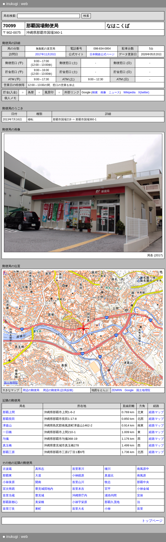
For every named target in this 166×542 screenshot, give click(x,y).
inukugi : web (15, 3)
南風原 (141, 475)
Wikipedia (129, 92)
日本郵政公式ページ (102, 54)
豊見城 (39, 495)
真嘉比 (109, 475)
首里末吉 (78, 488)
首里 (140, 508)
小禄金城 (143, 488)
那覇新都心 (10, 502)
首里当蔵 (9, 495)
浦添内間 (111, 495)
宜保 (140, 495)
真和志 (39, 468)
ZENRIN (117, 390)
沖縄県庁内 (79, 495)
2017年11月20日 (45, 54)
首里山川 (78, 482)
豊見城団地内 (44, 488)
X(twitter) (143, 92)
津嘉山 (7, 425)
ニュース (114, 92)
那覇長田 (9, 418)
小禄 (108, 508)
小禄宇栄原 (79, 502)
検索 (95, 92)
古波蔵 (7, 468)
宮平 (108, 488)
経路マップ (156, 412)
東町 (38, 508)
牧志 (108, 482)
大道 (38, 475)
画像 (103, 92)
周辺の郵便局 (31, 390)
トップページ (152, 521)
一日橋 (7, 432)
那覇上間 (9, 412)
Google (129, 390)
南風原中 (143, 468)
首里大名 (78, 508)
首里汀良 (9, 508)
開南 (38, 482)
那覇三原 (9, 452)
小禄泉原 (9, 482)
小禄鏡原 (78, 475)
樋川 (108, 468)
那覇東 (7, 475)
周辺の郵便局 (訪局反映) (58, 390)
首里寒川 (78, 468)
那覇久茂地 (112, 502)
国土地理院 (143, 390)
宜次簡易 (9, 488)
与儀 (6, 438)
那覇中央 (143, 482)
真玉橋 (7, 445)
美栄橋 (39, 502)
